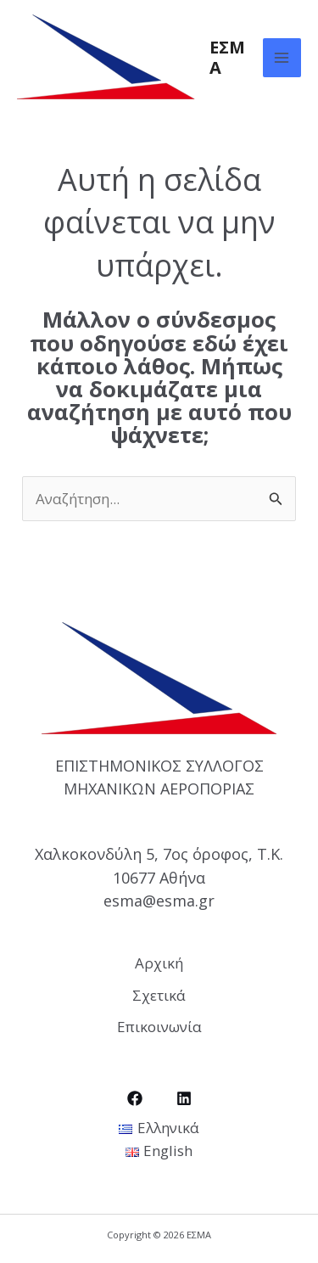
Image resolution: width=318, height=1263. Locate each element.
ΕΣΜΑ (227, 57)
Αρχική (159, 963)
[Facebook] (134, 1098)
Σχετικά (159, 995)
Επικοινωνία (159, 1026)
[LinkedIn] (184, 1098)
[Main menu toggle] (282, 57)
